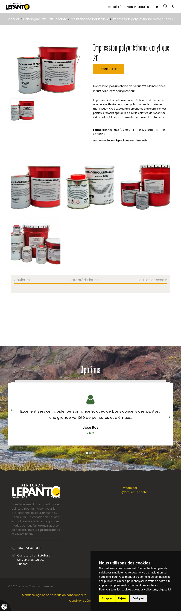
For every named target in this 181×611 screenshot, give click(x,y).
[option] (47, 69)
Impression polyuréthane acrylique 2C (143, 19)
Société (114, 7)
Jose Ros (90, 427)
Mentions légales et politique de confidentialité (54, 595)
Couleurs (22, 280)
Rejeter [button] (122, 598)
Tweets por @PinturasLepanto (134, 490)
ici (169, 589)
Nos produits (138, 7)
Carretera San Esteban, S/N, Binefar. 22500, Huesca (52, 559)
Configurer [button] (138, 598)
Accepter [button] (107, 598)
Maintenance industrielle (90, 19)
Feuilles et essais (152, 280)
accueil (14, 19)
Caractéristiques (84, 280)
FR (156, 7)
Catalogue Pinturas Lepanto (45, 19)
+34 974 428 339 (48, 548)
